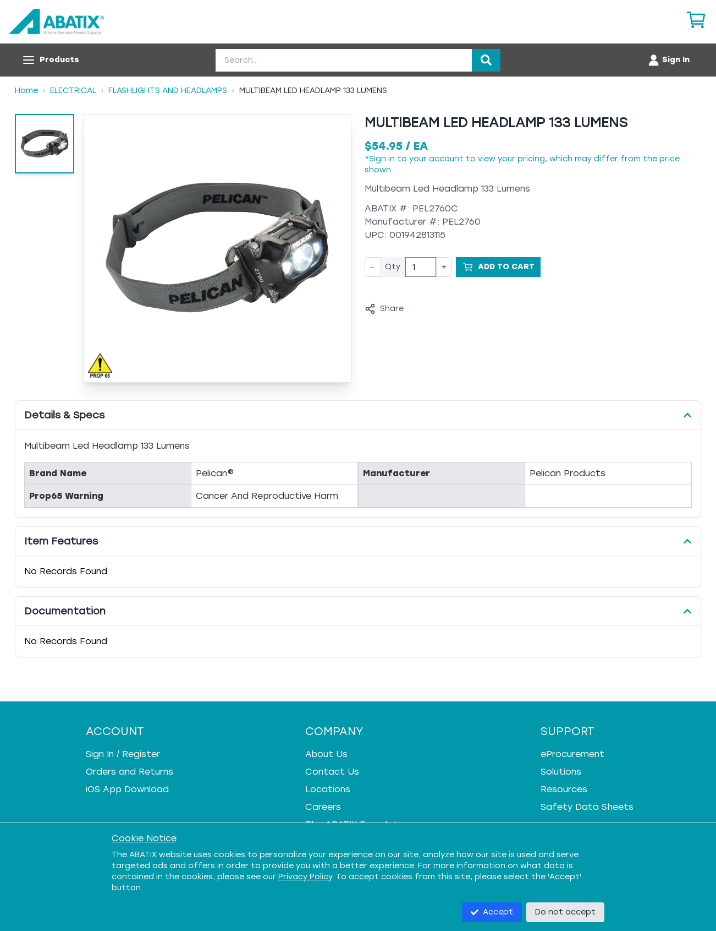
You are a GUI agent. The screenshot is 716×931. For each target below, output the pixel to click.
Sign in (382, 159)
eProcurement (572, 754)
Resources (564, 789)
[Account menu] (668, 60)
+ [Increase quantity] (444, 267)
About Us (326, 754)
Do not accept (565, 912)
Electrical (73, 90)
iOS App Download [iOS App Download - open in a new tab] (127, 789)
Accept (492, 912)
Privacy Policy (305, 876)
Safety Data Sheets (587, 807)
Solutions (561, 771)
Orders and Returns (129, 771)
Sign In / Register (123, 754)
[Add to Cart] (498, 267)
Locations (327, 789)
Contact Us (332, 771)
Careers (323, 807)
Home (26, 90)
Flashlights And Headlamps (167, 90)
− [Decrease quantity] (373, 267)
